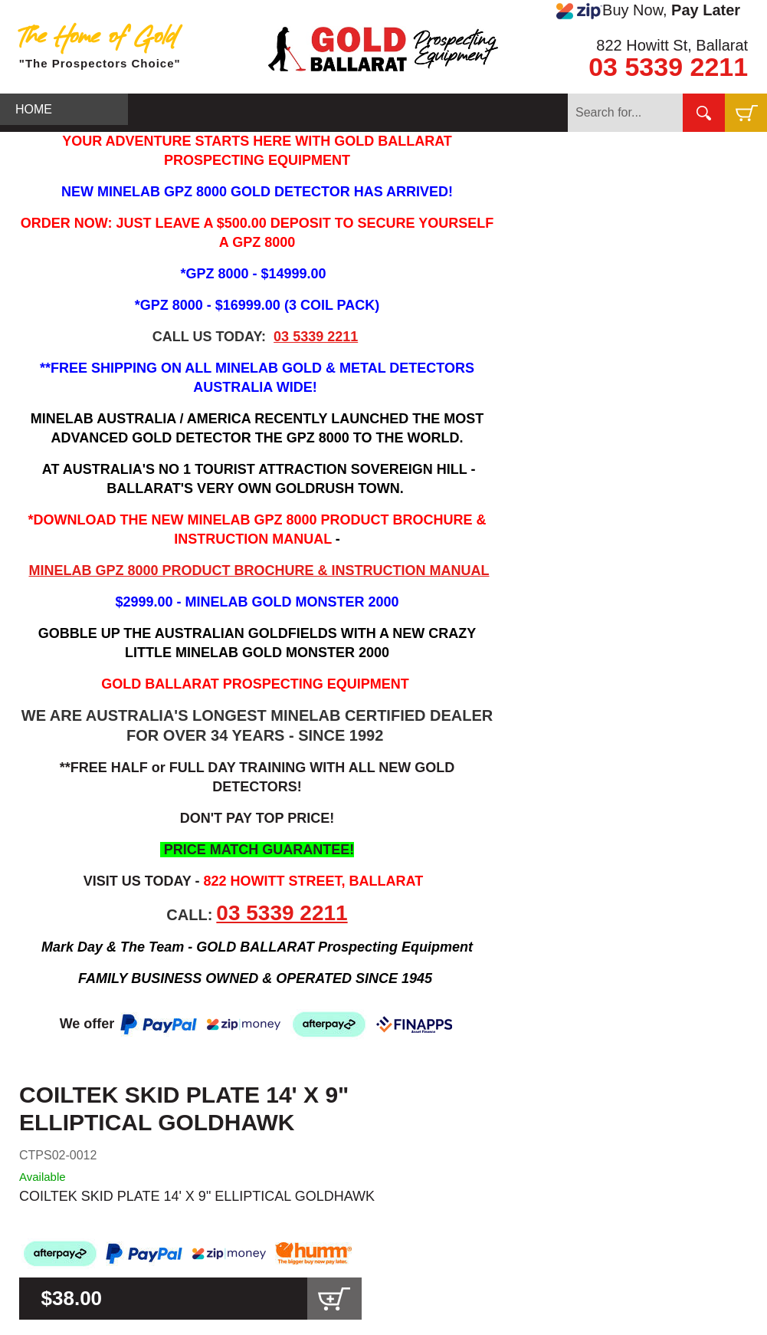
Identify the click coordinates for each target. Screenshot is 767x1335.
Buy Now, (648, 11)
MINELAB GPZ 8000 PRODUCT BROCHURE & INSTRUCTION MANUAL (258, 570)
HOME (33, 109)
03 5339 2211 (668, 66)
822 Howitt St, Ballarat (672, 45)
